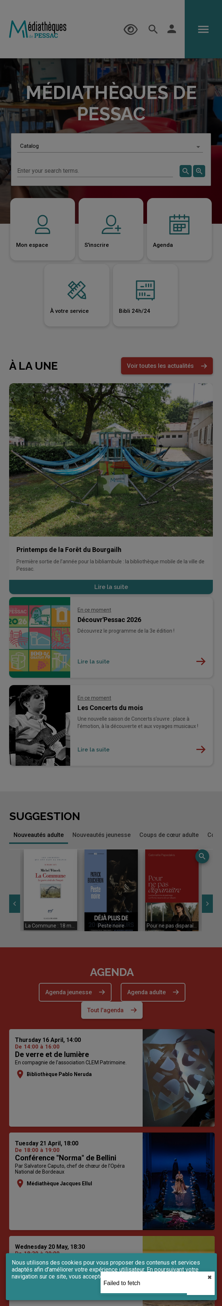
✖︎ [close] (209, 1277)
